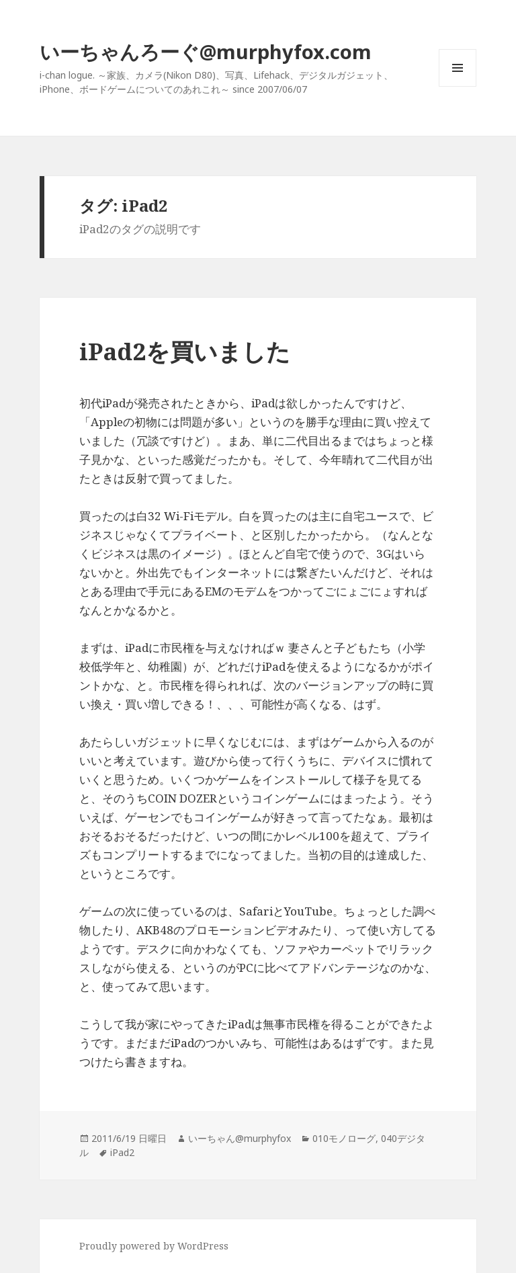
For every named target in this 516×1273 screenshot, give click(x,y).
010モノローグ (344, 1138)
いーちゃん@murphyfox (239, 1138)
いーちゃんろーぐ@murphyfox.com (206, 51)
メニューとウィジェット (457, 86)
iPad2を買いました (184, 351)
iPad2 (122, 1152)
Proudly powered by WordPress (153, 1245)
